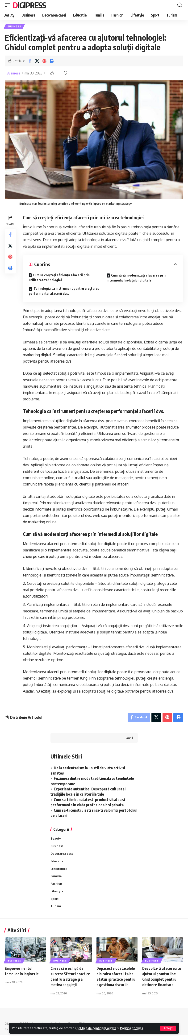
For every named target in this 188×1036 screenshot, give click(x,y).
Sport (54, 900)
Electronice (58, 869)
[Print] (51, 61)
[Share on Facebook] (29, 61)
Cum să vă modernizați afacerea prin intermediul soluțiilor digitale (137, 277)
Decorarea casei (62, 854)
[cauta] (179, 5)
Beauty (55, 839)
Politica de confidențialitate (97, 1028)
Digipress (29, 5)
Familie (56, 877)
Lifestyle (56, 892)
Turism (55, 908)
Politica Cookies (134, 1028)
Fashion (56, 885)
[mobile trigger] (9, 5)
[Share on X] (37, 61)
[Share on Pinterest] (44, 61)
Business (14, 26)
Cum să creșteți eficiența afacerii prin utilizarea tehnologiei (59, 277)
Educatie (57, 862)
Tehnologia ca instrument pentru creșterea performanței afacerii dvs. (57, 291)
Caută (129, 738)
